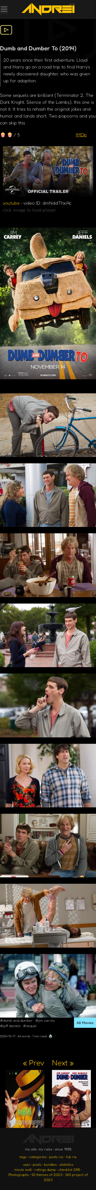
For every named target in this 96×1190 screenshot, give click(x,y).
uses (26, 1164)
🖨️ (50, 1036)
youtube (11, 203)
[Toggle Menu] (4, 10)
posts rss (56, 1156)
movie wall (23, 1169)
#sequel (30, 1025)
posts (37, 1164)
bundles (50, 1164)
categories (37, 1156)
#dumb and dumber (16, 1020)
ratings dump (45, 1169)
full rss (71, 1156)
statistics (66, 1164)
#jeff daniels (10, 1025)
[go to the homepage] (48, 9)
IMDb (81, 134)
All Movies (85, 1022)
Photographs (18, 1174)
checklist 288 (69, 1169)
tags (22, 1156)
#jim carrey (45, 1020)
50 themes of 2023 (46, 1174)
